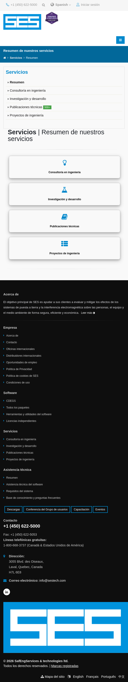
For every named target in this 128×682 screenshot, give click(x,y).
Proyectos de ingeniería (26, 115)
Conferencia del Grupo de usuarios (46, 509)
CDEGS (11, 400)
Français (92, 676)
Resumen (17, 82)
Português (108, 676)
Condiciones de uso (18, 382)
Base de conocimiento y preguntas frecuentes (33, 497)
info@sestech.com (52, 580)
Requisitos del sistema (19, 491)
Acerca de (12, 335)
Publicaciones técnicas (30, 107)
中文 (121, 676)
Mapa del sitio (55, 676)
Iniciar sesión (88, 4)
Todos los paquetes (17, 407)
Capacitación (81, 509)
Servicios (16, 57)
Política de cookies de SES (22, 375)
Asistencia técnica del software (24, 484)
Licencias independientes (21, 421)
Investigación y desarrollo (28, 99)
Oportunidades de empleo (21, 362)
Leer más (88, 312)
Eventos (100, 509)
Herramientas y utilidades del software (28, 414)
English (78, 676)
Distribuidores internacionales (23, 355)
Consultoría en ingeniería (28, 90)
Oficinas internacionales (20, 349)
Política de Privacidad (19, 369)
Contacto (11, 342)
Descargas (13, 509)
